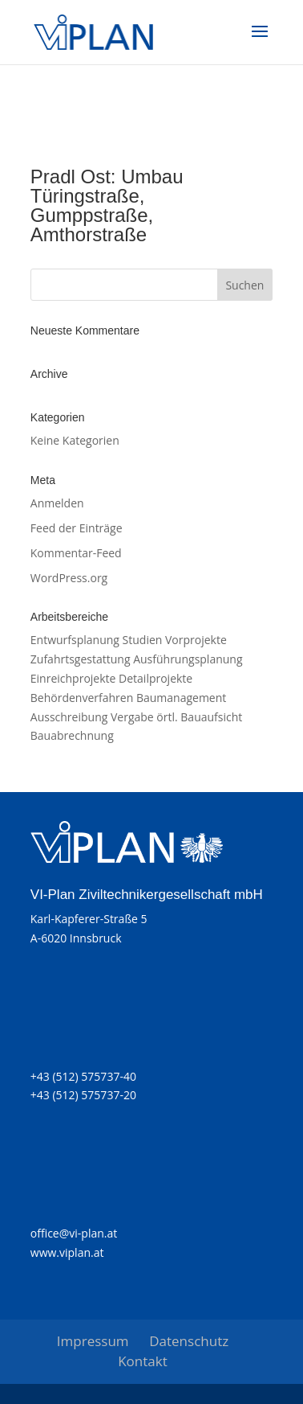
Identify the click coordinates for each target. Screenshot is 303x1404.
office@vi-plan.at (73, 1233)
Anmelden (57, 503)
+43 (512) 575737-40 (83, 1076)
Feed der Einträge (76, 528)
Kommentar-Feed (76, 552)
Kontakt (143, 1361)
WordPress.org (68, 577)
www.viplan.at (67, 1252)
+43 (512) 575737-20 (83, 1094)
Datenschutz (188, 1341)
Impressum (93, 1341)
